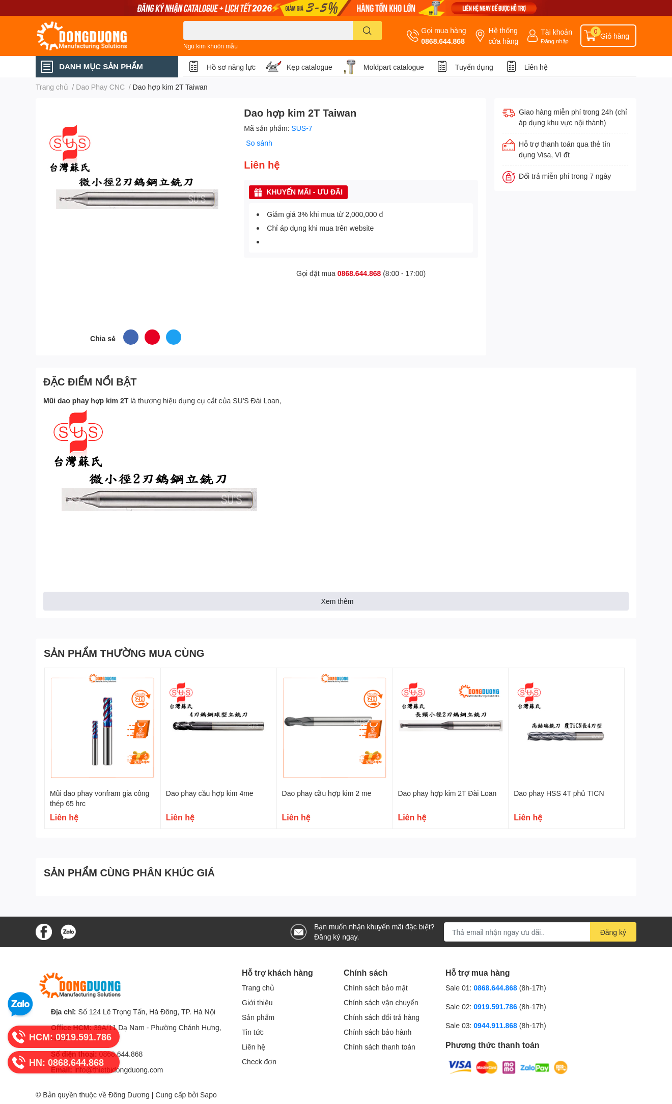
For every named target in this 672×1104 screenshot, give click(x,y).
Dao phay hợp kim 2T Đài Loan (447, 793)
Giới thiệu (257, 1002)
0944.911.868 (496, 1025)
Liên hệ (536, 67)
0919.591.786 (496, 1006)
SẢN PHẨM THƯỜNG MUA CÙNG (124, 653)
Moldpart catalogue (393, 67)
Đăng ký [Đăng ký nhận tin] (613, 932)
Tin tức (253, 1032)
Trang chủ (258, 987)
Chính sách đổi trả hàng (381, 1017)
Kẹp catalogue (309, 67)
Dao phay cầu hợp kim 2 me (327, 793)
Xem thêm (337, 601)
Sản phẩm (258, 1017)
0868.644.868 (443, 41)
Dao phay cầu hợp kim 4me (210, 793)
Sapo (208, 1094)
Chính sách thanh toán (379, 1046)
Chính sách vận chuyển (381, 1002)
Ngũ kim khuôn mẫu (210, 46)
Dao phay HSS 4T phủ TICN (559, 793)
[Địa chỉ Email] (540, 932)
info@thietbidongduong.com (118, 1069)
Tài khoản (556, 31)
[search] (367, 30)
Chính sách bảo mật (376, 987)
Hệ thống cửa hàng (503, 35)
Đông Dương (129, 1094)
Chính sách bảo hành (377, 1032)
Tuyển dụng (474, 67)
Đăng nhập (555, 41)
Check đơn (259, 1061)
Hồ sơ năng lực (231, 67)
